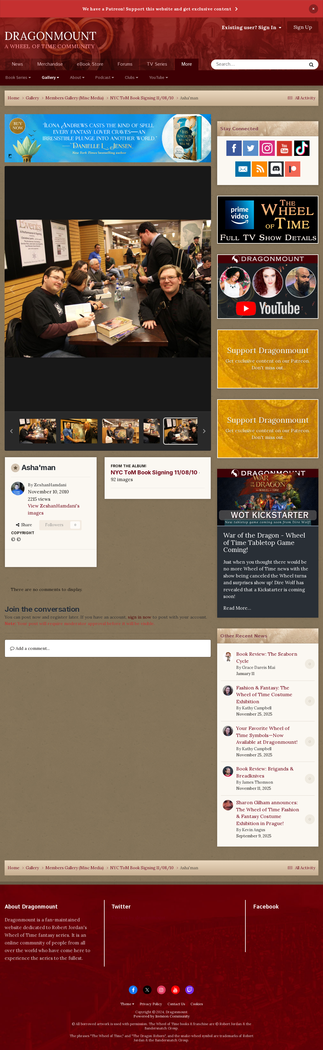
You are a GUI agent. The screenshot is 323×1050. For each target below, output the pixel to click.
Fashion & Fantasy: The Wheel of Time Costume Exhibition (264, 695)
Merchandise (50, 64)
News (17, 64)
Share (24, 524)
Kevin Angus (253, 829)
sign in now (139, 617)
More (186, 64)
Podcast (104, 78)
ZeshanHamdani (50, 485)
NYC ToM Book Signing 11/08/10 (154, 472)
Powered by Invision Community (161, 1016)
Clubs (131, 78)
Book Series (18, 78)
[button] (11, 431)
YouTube (158, 78)
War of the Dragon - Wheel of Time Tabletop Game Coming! (264, 542)
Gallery (50, 78)
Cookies (196, 1004)
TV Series (157, 64)
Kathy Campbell (256, 708)
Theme (127, 1004)
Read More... (237, 608)
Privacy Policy (151, 1004)
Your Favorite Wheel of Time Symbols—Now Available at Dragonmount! (267, 735)
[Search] (242, 64)
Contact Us (176, 1004)
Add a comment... (30, 648)
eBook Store (90, 64)
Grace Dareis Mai (258, 667)
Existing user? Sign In (251, 27)
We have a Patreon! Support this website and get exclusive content (156, 9)
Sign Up (303, 27)
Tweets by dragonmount (138, 918)
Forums (125, 64)
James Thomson (257, 782)
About (77, 78)
